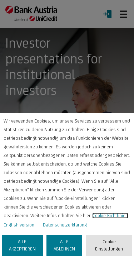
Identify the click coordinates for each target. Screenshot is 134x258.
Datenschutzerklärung (65, 225)
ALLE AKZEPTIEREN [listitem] (22, 245)
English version (19, 225)
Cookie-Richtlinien (110, 215)
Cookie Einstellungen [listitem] (109, 245)
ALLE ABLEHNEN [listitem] (64, 245)
